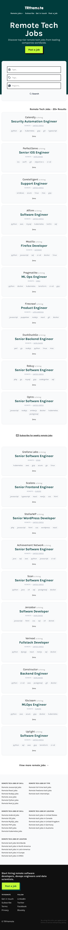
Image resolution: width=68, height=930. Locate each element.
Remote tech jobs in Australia (41, 828)
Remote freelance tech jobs (40, 790)
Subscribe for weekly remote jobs (36, 435)
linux (37, 193)
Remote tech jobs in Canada (40, 818)
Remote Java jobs (9, 797)
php (15, 379)
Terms (4, 906)
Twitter (20, 902)
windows (20, 193)
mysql (28, 224)
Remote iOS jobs (8, 818)
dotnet (51, 621)
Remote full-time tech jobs (40, 787)
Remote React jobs (9, 790)
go (21, 131)
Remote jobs (17, 13)
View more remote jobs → (34, 765)
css (49, 496)
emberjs (33, 410)
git (44, 131)
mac (43, 193)
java (14, 558)
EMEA (38, 281)
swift (24, 162)
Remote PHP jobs (9, 825)
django (24, 652)
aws (21, 224)
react (43, 317)
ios (18, 162)
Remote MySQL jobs (10, 821)
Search (34, 93)
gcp (38, 131)
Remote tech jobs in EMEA (12, 856)
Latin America (38, 312)
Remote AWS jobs (9, 828)
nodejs (35, 317)
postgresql (34, 414)
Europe (38, 491)
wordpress (45, 527)
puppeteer (25, 317)
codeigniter (44, 379)
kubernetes (29, 131)
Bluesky (21, 910)
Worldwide (38, 157)
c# (29, 590)
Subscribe (29, 13)
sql (56, 224)
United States (38, 126)
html (56, 496)
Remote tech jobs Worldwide (14, 843)
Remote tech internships (39, 794)
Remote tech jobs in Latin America (16, 849)
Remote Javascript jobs (11, 787)
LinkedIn (21, 899)
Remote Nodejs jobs (10, 794)
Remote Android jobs (10, 815)
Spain (38, 460)
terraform (42, 286)
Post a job (52, 13)
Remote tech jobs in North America (16, 846)
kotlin (49, 224)
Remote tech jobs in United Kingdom (44, 821)
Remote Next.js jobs (10, 803)
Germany (38, 250)
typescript (52, 131)
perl (16, 348)
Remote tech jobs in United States (43, 815)
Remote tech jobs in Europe (13, 853)
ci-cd (49, 162)
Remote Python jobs (10, 800)
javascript (24, 255)
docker (47, 255)
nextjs (42, 496)
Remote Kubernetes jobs (12, 831)
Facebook (22, 906)
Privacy (5, 910)
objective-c (39, 162)
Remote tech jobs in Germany (41, 825)
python (14, 131)
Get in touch (41, 13)
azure (29, 193)
